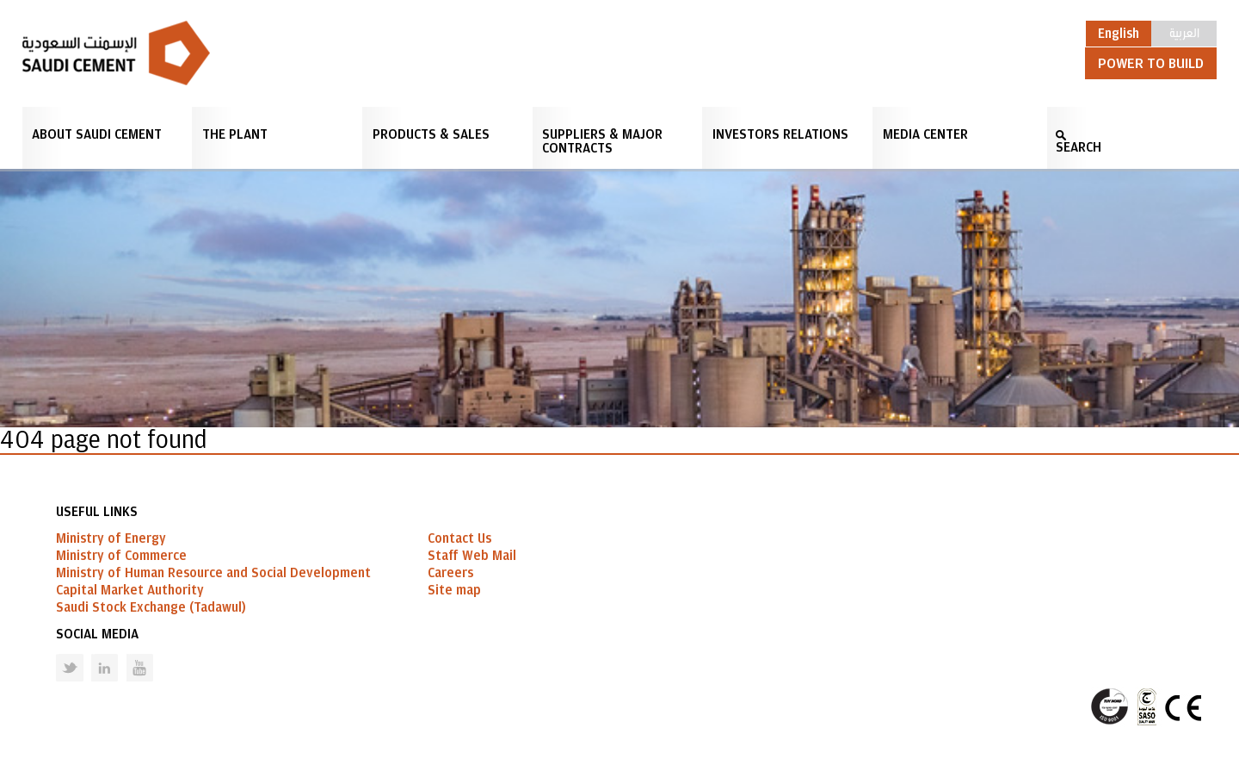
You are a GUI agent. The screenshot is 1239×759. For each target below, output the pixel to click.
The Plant (235, 134)
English (1118, 33)
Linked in (93, 654)
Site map (454, 590)
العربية (1184, 32)
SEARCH (1078, 147)
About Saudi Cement (97, 134)
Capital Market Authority (130, 590)
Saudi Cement (116, 53)
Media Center (925, 134)
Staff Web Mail (472, 556)
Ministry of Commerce (121, 556)
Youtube (129, 654)
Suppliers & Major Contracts (602, 141)
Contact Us (459, 538)
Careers (450, 573)
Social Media (97, 634)
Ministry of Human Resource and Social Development (213, 573)
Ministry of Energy (111, 538)
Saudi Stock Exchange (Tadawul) (151, 607)
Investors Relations (780, 134)
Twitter (57, 654)
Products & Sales (431, 134)
